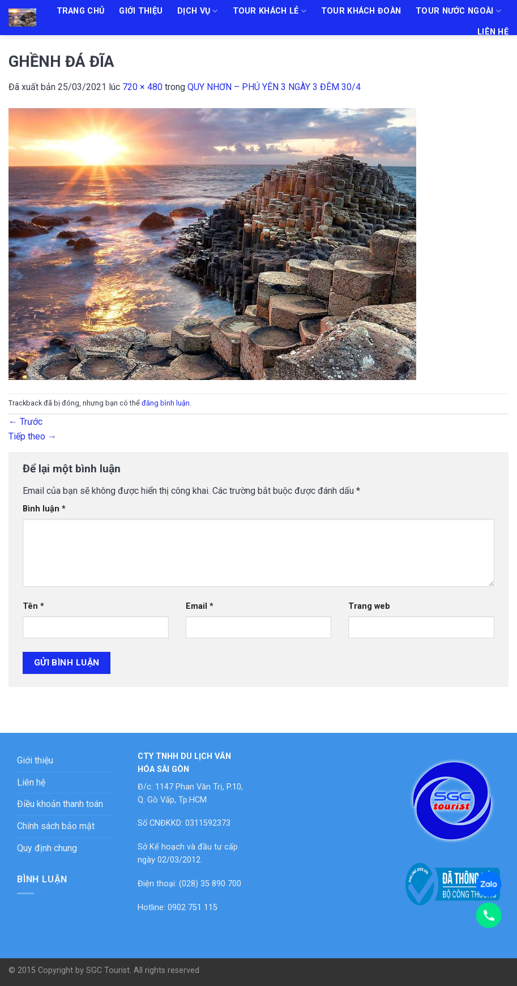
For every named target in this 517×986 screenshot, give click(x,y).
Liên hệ (493, 32)
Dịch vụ (197, 11)
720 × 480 (142, 87)
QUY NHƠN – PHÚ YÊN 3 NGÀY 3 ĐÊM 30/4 (274, 87)
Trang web (369, 606)
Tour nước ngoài (458, 11)
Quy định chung (47, 848)
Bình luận (44, 509)
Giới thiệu (141, 11)
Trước (25, 421)
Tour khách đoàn (361, 11)
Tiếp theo (32, 436)
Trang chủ (81, 11)
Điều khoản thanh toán (60, 804)
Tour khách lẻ (269, 11)
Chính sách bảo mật (56, 826)
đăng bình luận (166, 403)
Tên (33, 606)
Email (199, 606)
